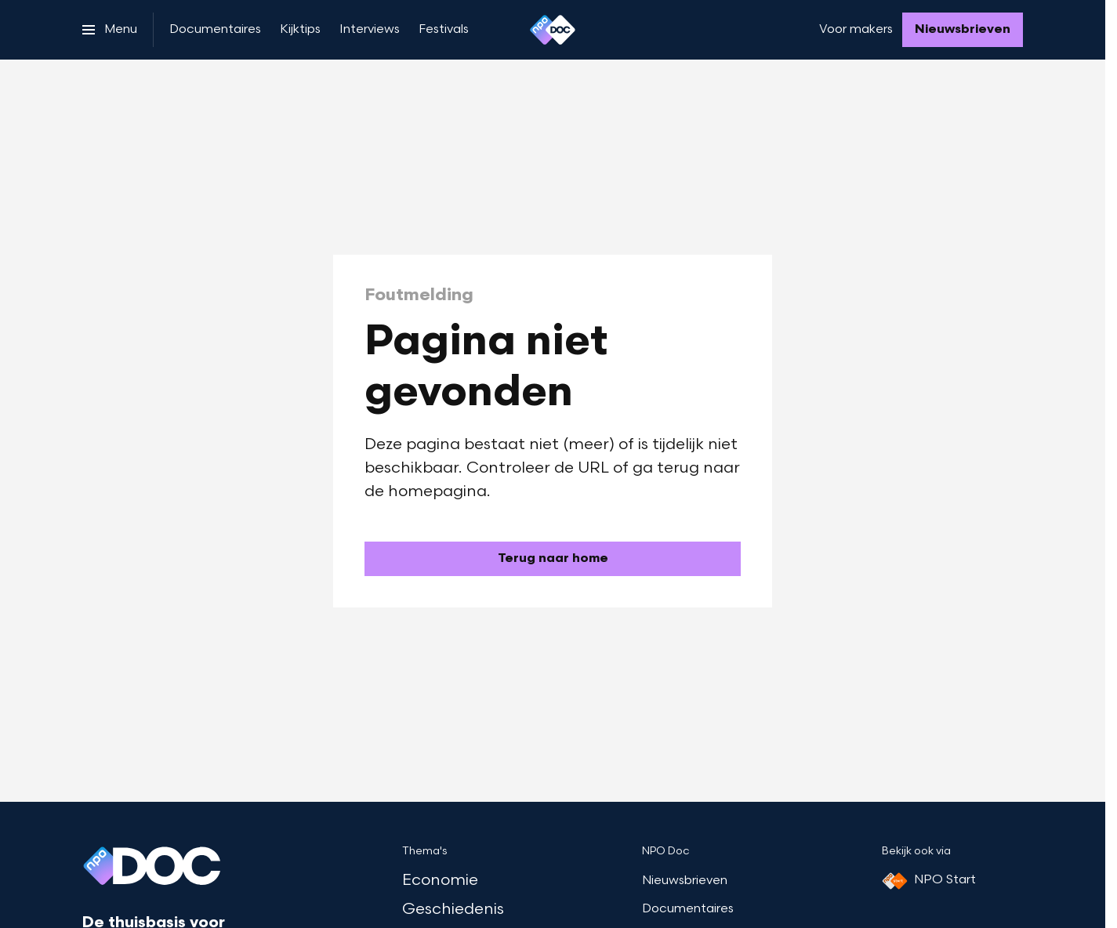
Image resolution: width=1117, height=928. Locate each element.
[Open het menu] (110, 30)
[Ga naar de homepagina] (552, 559)
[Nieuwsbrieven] (962, 30)
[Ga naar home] (552, 29)
